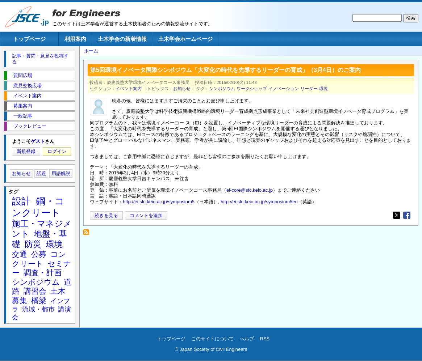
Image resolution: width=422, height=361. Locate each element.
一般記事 (22, 116)
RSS (265, 338)
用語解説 (60, 173)
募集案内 (22, 106)
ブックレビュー (29, 126)
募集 (19, 300)
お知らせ (182, 88)
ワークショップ (252, 88)
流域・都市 (38, 309)
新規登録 (26, 151)
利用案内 (75, 39)
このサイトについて (212, 338)
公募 (38, 254)
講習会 (35, 291)
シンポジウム (222, 88)
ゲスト (38, 141)
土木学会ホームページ (185, 39)
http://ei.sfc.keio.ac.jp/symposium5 (159, 201)
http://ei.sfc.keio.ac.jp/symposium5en (259, 201)
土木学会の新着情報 (122, 39)
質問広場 (22, 75)
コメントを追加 (146, 215)
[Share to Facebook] (406, 215)
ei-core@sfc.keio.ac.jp (249, 190)
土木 (58, 291)
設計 (21, 201)
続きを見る (106, 215)
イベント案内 (129, 88)
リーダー (309, 88)
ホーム (91, 51)
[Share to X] (396, 215)
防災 (33, 244)
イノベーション (283, 88)
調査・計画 (43, 272)
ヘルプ (247, 338)
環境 (323, 88)
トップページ (29, 39)
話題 (41, 173)
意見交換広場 (27, 85)
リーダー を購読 (88, 234)
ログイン (56, 151)
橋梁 (38, 300)
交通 (19, 254)
